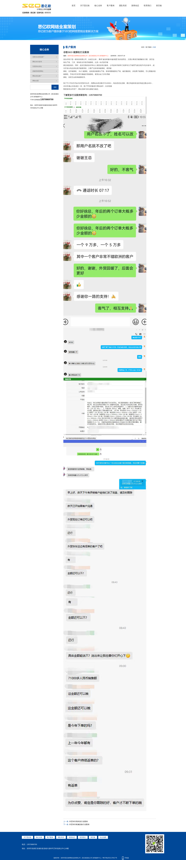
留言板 (159, 6)
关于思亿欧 (85, 6)
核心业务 (98, 6)
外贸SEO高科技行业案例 (78, 821)
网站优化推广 (37, 76)
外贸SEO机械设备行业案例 (79, 824)
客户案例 (110, 6)
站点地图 (103, 837)
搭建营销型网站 (38, 71)
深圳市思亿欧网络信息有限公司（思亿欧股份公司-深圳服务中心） (88, 56)
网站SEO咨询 (37, 62)
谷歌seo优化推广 (38, 57)
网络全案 (36, 81)
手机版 (127, 858)
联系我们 (147, 6)
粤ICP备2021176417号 (109, 858)
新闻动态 (135, 6)
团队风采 (123, 6)
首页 (73, 6)
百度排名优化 (37, 66)
